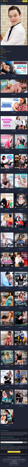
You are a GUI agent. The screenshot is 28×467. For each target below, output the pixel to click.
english (9, 457)
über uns (2, 454)
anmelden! (25, 1)
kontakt (5, 454)
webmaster (23, 454)
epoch (17, 454)
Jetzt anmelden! (14, 451)
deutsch (16, 457)
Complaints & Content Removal (14, 463)
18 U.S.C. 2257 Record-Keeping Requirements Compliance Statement (14, 459)
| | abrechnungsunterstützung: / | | (14, 454)
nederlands (12, 457)
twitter (26, 454)
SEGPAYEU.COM (15, 461)
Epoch (10, 461)
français (19, 457)
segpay (19, 454)
